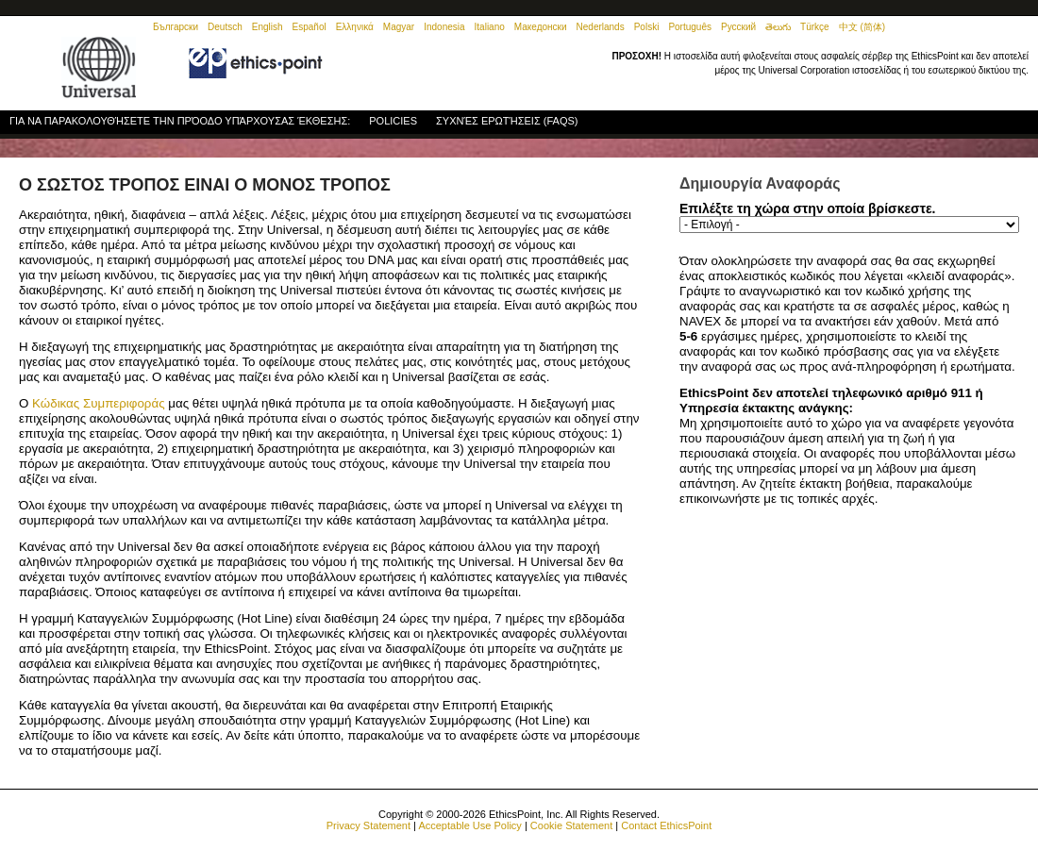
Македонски (540, 27)
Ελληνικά (355, 27)
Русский (738, 27)
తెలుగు (778, 27)
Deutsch (225, 27)
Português (690, 27)
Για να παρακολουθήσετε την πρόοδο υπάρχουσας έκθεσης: (179, 120)
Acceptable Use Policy (469, 825)
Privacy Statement (368, 825)
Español (309, 27)
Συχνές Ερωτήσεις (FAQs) (507, 120)
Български (175, 27)
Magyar (398, 27)
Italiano (490, 27)
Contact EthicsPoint (666, 825)
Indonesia (444, 27)
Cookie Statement (571, 825)
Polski (647, 27)
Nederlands (601, 27)
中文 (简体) (862, 27)
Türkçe (814, 27)
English (267, 27)
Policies (393, 123)
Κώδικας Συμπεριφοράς (98, 403)
